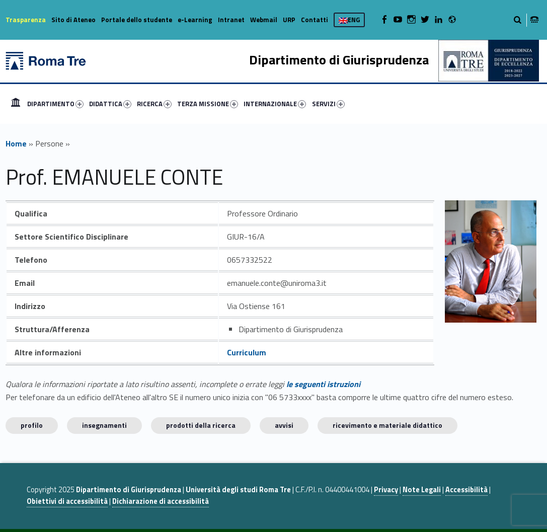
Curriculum (246, 352)
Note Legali (422, 489)
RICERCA (154, 104)
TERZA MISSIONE (207, 104)
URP (289, 20)
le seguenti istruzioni (323, 384)
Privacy (386, 489)
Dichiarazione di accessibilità (160, 501)
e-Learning (195, 20)
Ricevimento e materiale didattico (387, 425)
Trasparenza (26, 20)
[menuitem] (16, 104)
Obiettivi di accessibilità (67, 501)
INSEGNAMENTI (104, 425)
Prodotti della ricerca (201, 425)
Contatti (314, 20)
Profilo (32, 425)
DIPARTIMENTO (55, 104)
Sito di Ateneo (73, 20)
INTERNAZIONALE (275, 104)
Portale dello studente (136, 20)
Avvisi (284, 425)
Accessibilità (466, 489)
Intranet (231, 20)
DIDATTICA (110, 104)
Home (16, 104)
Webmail (263, 20)
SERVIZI (328, 104)
